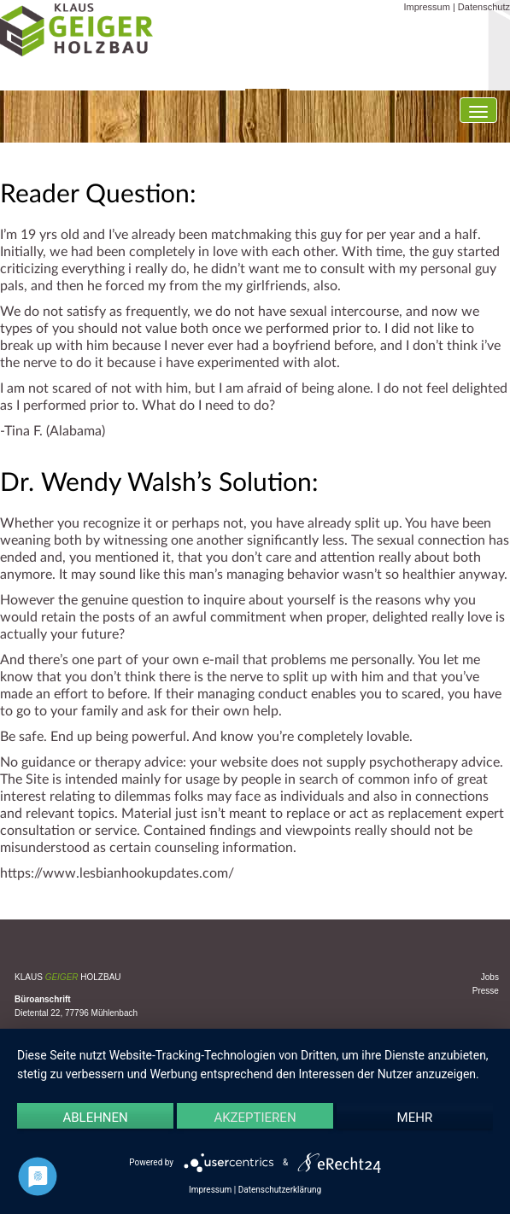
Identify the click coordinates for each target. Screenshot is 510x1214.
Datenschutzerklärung (279, 1189)
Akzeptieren (255, 1117)
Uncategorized (111, 909)
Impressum (426, 7)
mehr (415, 1117)
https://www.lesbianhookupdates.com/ (117, 873)
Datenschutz (484, 7)
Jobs (490, 977)
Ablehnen (94, 1117)
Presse (485, 990)
